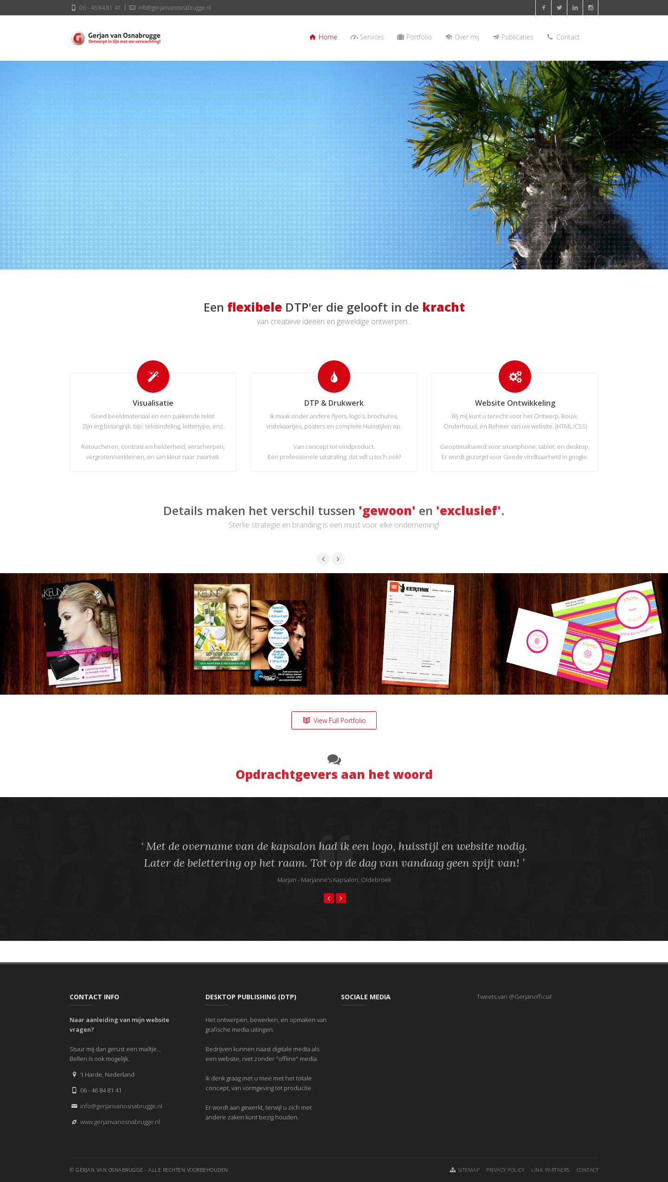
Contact (562, 37)
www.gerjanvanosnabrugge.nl (120, 1122)
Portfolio (414, 37)
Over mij (461, 37)
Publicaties (512, 37)
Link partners (550, 1169)
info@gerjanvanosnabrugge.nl (169, 7)
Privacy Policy (505, 1169)
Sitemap (469, 1169)
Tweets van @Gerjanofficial (514, 996)
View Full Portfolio (334, 720)
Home (323, 37)
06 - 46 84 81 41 (95, 7)
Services (366, 37)
